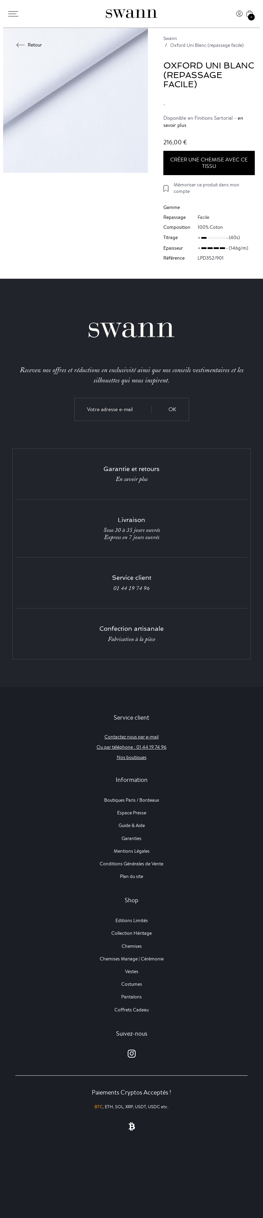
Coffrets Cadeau (131, 1010)
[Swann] (131, 13)
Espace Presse (131, 813)
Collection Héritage (131, 933)
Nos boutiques (132, 757)
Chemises (132, 946)
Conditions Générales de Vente (131, 864)
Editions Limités (131, 920)
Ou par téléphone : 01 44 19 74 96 (131, 747)
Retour (29, 45)
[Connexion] (239, 13)
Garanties (131, 838)
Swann (170, 38)
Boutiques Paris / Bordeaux (131, 800)
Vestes (131, 971)
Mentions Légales (132, 851)
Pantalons (131, 997)
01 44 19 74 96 (131, 588)
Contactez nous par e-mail (131, 737)
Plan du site (131, 876)
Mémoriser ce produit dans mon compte (206, 188)
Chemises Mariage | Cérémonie (132, 959)
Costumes (131, 984)
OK (172, 409)
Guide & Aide (131, 825)
